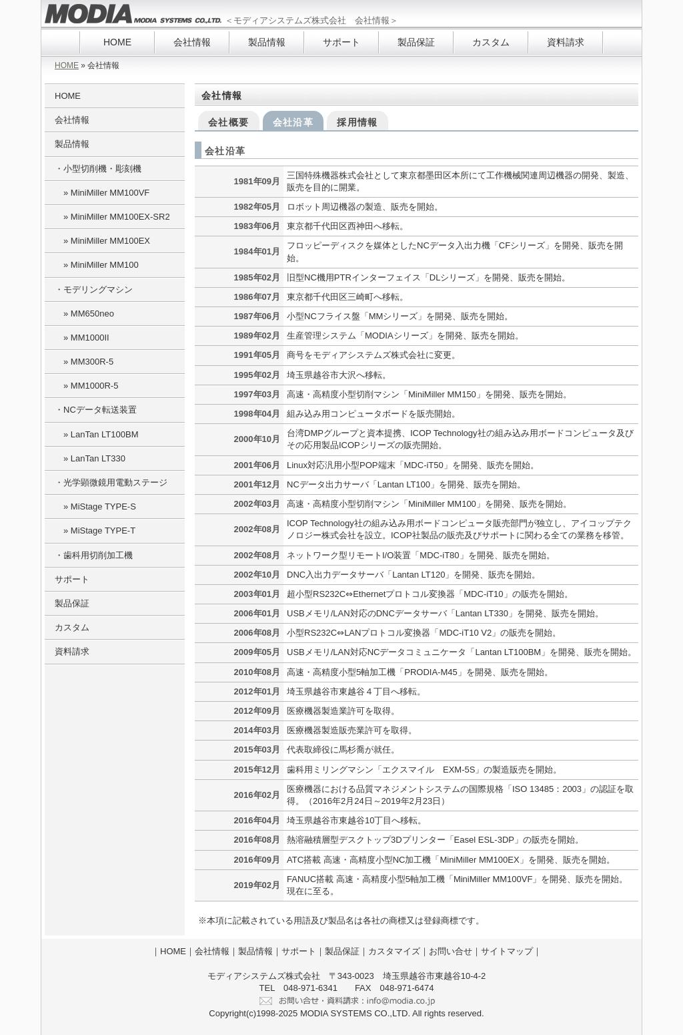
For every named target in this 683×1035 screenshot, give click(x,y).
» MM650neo (84, 313)
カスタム (491, 42)
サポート (341, 42)
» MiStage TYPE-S (95, 506)
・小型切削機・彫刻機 (98, 169)
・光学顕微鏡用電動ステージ (111, 482)
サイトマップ (507, 951)
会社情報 (192, 42)
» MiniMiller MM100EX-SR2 (112, 217)
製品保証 (416, 42)
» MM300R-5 (84, 362)
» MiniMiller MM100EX (102, 241)
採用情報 (357, 122)
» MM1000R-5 (86, 386)
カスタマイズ (394, 951)
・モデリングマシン (94, 289)
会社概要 (228, 122)
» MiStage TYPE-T (95, 531)
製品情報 (266, 42)
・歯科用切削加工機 (94, 555)
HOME (117, 42)
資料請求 (565, 42)
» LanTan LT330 (90, 458)
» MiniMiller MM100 (97, 265)
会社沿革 (293, 122)
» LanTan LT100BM (97, 434)
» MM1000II (82, 338)
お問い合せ (450, 951)
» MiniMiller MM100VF (102, 193)
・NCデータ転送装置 (96, 410)
